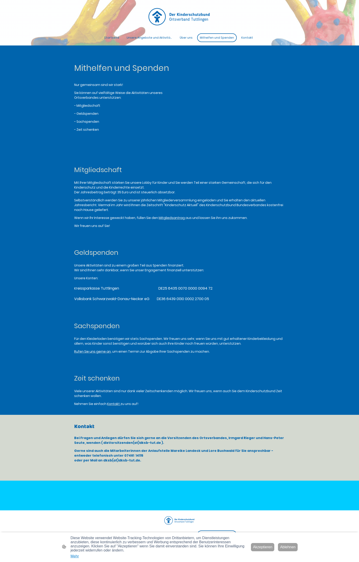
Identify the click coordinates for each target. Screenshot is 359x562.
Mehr (75, 556)
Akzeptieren (262, 547)
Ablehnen (288, 547)
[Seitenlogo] (179, 16)
